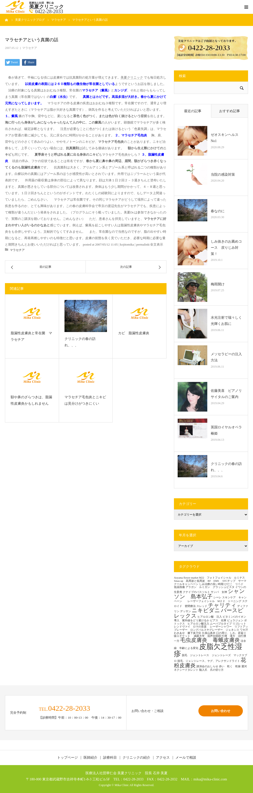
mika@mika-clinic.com (210, 779)
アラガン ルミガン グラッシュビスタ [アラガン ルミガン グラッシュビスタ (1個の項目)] (210, 587)
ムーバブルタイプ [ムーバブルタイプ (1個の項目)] (221, 623)
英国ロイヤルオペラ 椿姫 (227, 430)
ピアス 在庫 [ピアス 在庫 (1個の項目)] (218, 620)
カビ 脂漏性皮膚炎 (133, 333)
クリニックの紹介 (136, 757)
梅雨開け (218, 284)
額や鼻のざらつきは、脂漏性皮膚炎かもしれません (31, 400)
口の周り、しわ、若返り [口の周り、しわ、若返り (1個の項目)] (231, 633)
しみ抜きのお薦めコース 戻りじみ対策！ (226, 248)
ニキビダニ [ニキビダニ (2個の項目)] (206, 610)
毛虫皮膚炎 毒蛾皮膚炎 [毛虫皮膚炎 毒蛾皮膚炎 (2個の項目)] (210, 640)
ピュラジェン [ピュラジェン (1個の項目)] (235, 620)
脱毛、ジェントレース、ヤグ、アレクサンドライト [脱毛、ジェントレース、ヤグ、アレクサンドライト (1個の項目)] (208, 661)
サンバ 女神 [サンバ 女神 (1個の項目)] (219, 592)
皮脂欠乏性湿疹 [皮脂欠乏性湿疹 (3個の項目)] (208, 650)
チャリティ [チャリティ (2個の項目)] (222, 605)
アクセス (163, 757)
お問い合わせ (220, 711)
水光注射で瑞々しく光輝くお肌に (226, 321)
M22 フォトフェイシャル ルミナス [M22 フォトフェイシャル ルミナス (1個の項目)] (222, 577)
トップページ (67, 757)
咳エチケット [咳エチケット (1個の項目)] (183, 636)
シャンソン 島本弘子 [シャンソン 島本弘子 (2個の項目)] (209, 594)
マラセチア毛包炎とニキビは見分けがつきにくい (85, 400)
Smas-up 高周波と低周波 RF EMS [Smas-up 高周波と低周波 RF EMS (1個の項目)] (198, 581)
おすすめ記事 (229, 111)
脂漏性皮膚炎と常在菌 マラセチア (31, 336)
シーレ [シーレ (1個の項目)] (217, 597)
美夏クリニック (132, 77)
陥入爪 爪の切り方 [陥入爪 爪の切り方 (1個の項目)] (211, 669)
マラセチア (29, 48)
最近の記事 (192, 111)
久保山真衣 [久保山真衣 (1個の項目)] (208, 633)
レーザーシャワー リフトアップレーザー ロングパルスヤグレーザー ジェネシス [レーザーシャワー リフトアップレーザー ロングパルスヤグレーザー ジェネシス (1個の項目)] (211, 628)
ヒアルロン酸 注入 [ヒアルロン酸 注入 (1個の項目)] (209, 616)
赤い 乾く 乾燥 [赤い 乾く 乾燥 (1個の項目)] (230, 666)
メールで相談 (185, 757)
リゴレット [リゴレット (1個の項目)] (239, 623)
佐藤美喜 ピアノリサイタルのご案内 (226, 394)
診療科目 (110, 757)
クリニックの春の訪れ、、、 (80, 342)
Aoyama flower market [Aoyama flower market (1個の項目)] (186, 577)
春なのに (218, 211)
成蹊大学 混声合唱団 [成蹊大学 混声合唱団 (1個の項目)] (207, 636)
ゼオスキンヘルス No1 (226, 138)
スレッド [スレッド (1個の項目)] (201, 606)
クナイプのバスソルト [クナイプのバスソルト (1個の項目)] (196, 592)
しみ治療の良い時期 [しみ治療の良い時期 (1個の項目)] (211, 584)
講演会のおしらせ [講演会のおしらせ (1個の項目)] (207, 666)
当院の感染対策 (223, 174)
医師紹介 (90, 757)
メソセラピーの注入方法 (226, 357)
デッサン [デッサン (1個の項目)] (185, 611)
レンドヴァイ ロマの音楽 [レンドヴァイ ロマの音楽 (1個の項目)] (191, 626)
